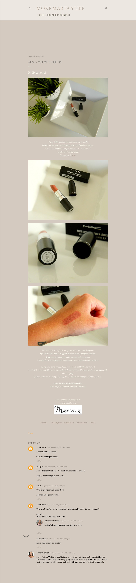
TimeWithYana (43, 553)
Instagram (56, 422)
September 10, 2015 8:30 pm (63, 553)
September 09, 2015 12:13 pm (55, 467)
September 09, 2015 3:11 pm (58, 505)
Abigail (39, 466)
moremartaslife (52, 520)
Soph (38, 485)
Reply (39, 461)
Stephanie (41, 538)
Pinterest (82, 422)
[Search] (106, 7)
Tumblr (92, 422)
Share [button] (30, 433)
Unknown (41, 447)
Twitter (44, 422)
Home (39, 15)
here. (74, 155)
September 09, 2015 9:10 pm (58, 539)
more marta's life (60, 8)
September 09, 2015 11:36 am (58, 448)
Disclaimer (51, 15)
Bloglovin (69, 422)
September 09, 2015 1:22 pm (54, 486)
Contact (64, 15)
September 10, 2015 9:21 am (72, 521)
